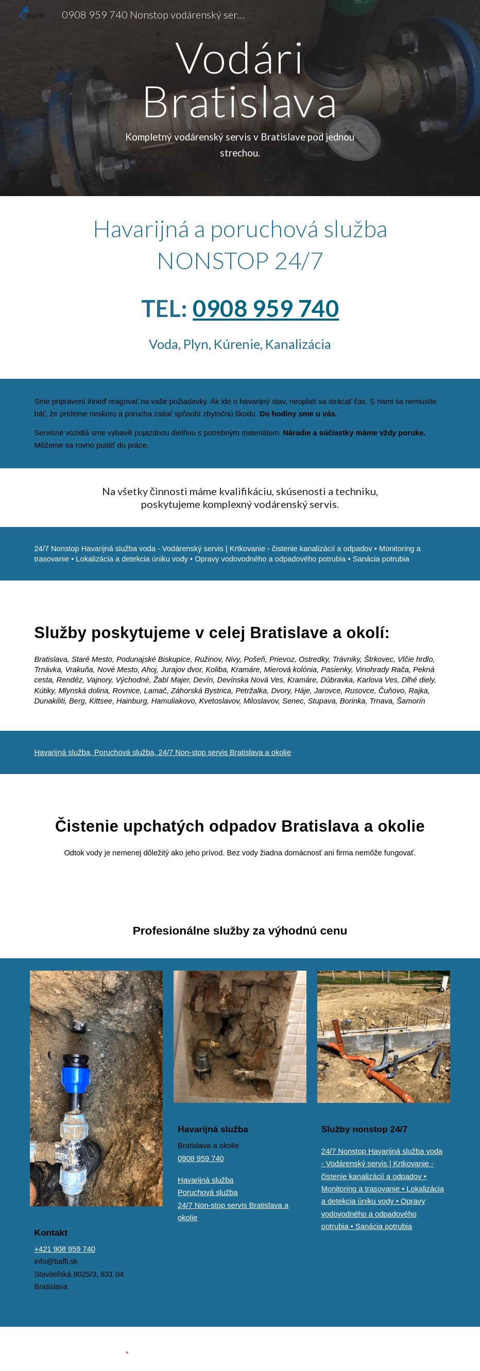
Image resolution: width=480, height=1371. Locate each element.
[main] (240, 98)
